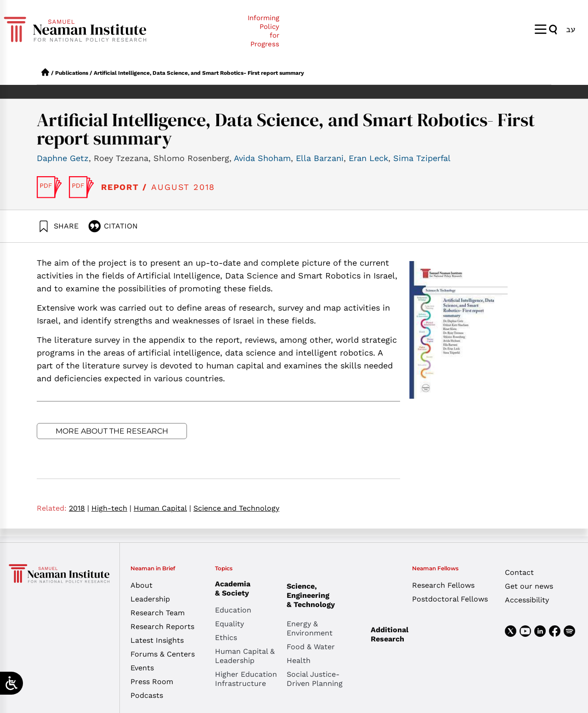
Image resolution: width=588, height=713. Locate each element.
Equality (229, 623)
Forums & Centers (162, 654)
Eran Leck (368, 158)
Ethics (226, 637)
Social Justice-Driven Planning (315, 679)
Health (299, 660)
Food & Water (311, 646)
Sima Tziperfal (422, 158)
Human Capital (162, 508)
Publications (71, 73)
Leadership (150, 599)
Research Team (157, 612)
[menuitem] (570, 29)
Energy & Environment (310, 628)
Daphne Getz (63, 158)
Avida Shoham (262, 158)
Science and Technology (236, 508)
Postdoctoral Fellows (450, 599)
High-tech (111, 508)
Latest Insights (157, 640)
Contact (519, 572)
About (141, 585)
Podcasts (146, 695)
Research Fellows (443, 585)
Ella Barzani (320, 158)
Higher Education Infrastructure (246, 679)
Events (142, 667)
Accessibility (527, 600)
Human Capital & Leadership (245, 656)
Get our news (529, 586)
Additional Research (389, 634)
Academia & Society (235, 588)
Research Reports (162, 626)
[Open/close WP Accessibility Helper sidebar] (11, 683)
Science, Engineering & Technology (322, 595)
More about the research (112, 431)
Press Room (151, 681)
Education (233, 610)
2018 (79, 508)
